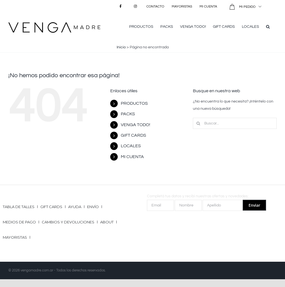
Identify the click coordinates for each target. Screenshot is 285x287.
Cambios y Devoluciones (68, 222)
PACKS (128, 114)
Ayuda (74, 206)
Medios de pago (19, 222)
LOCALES (131, 146)
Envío (93, 206)
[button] (268, 26)
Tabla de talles (19, 206)
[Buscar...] (235, 123)
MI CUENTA (132, 156)
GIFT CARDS (133, 135)
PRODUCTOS (134, 103)
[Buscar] (198, 123)
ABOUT (107, 222)
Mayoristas (15, 237)
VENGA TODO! (135, 125)
